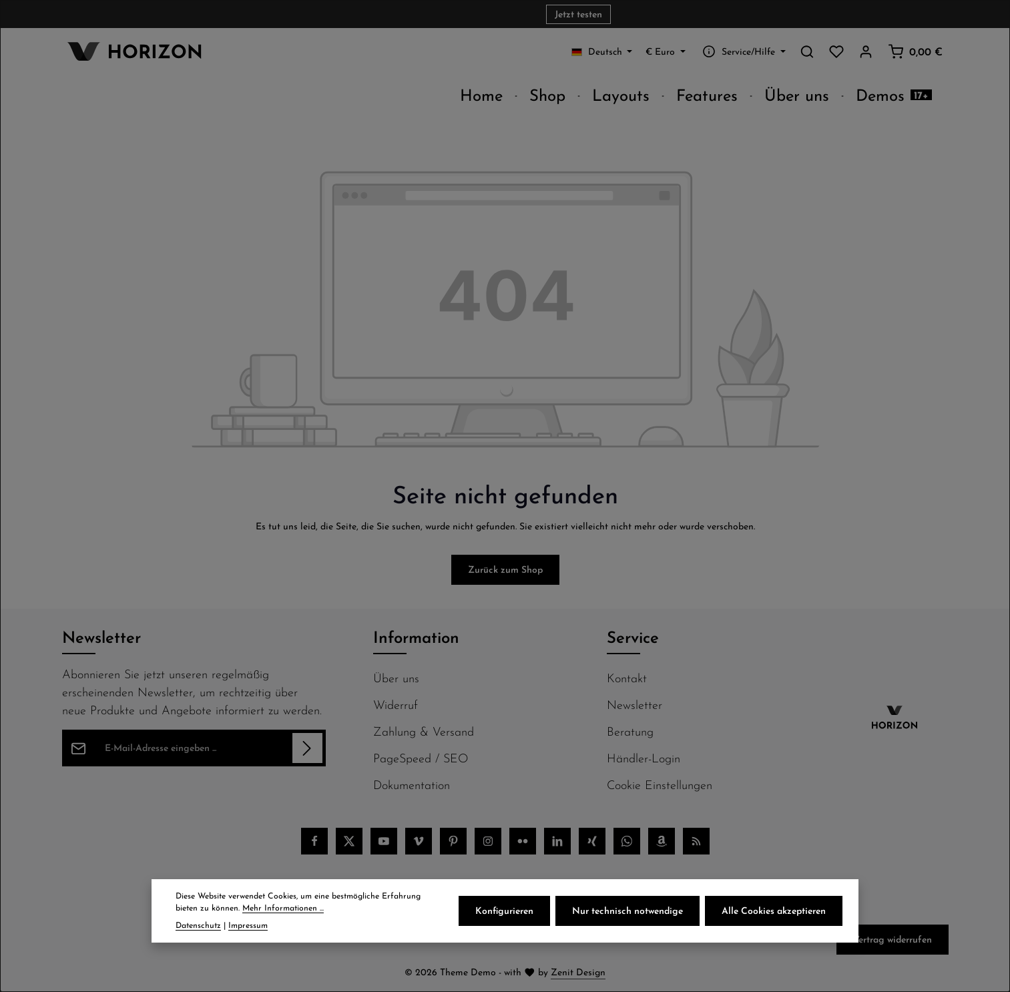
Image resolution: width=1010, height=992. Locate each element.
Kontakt (627, 678)
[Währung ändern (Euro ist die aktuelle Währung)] (665, 51)
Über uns (396, 678)
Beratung (630, 731)
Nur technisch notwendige (627, 911)
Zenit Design (578, 972)
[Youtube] (383, 841)
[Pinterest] (453, 841)
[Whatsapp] (626, 841)
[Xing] (592, 841)
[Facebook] (314, 841)
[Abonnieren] (307, 748)
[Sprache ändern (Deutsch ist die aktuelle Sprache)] (602, 51)
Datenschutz (198, 925)
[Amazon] (661, 841)
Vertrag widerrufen (892, 939)
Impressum (248, 925)
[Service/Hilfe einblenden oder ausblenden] (742, 51)
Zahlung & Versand (423, 731)
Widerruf (395, 704)
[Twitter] (349, 841)
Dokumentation (411, 784)
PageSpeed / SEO (421, 758)
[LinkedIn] (557, 841)
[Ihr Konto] (865, 51)
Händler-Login (643, 758)
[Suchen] (807, 51)
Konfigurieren (504, 911)
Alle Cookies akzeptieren (774, 911)
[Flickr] (522, 841)
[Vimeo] (418, 841)
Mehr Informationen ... (283, 908)
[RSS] (696, 841)
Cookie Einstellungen (659, 784)
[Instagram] (488, 841)
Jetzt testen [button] (578, 14)
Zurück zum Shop (505, 569)
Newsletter (634, 704)
